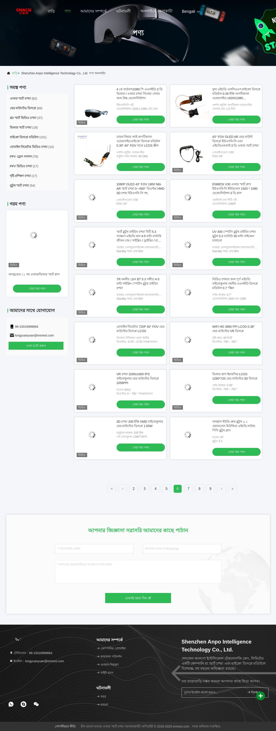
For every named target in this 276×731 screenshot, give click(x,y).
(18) (24, 127)
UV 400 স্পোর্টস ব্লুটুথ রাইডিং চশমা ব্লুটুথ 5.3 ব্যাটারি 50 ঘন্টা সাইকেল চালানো (234, 236)
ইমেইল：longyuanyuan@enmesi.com (36, 661)
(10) (32, 147)
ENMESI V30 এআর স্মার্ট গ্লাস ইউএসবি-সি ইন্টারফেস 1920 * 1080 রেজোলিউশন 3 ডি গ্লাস (235, 188)
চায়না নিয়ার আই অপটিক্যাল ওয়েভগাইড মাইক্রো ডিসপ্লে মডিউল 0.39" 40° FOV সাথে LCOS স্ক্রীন (138, 141)
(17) (24, 166)
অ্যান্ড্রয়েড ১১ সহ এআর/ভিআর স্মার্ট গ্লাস (34, 274)
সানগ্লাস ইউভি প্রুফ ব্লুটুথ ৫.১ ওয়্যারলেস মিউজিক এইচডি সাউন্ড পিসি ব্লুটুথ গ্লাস (233, 426)
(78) (24, 156)
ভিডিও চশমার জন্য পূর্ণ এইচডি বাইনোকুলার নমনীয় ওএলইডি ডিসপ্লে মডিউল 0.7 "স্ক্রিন (235, 283)
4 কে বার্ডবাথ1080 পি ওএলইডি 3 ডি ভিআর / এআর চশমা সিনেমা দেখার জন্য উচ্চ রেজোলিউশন (139, 93)
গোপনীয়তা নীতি (65, 726)
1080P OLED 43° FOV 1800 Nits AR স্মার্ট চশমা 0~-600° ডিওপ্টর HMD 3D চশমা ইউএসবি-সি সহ (140, 188)
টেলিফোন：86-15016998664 (30, 653)
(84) (26, 108)
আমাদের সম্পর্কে (93, 11)
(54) (22, 185)
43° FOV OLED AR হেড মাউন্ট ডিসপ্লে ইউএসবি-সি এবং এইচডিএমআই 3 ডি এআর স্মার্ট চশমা (235, 141)
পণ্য (68, 11)
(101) (28, 137)
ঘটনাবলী (123, 11)
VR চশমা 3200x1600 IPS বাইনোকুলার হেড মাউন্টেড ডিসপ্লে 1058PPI (138, 378)
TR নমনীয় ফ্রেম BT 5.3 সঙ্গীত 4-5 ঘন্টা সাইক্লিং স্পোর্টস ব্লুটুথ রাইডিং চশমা (138, 283)
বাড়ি (51, 11)
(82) (23, 98)
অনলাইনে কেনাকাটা (156, 11)
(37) (26, 118)
